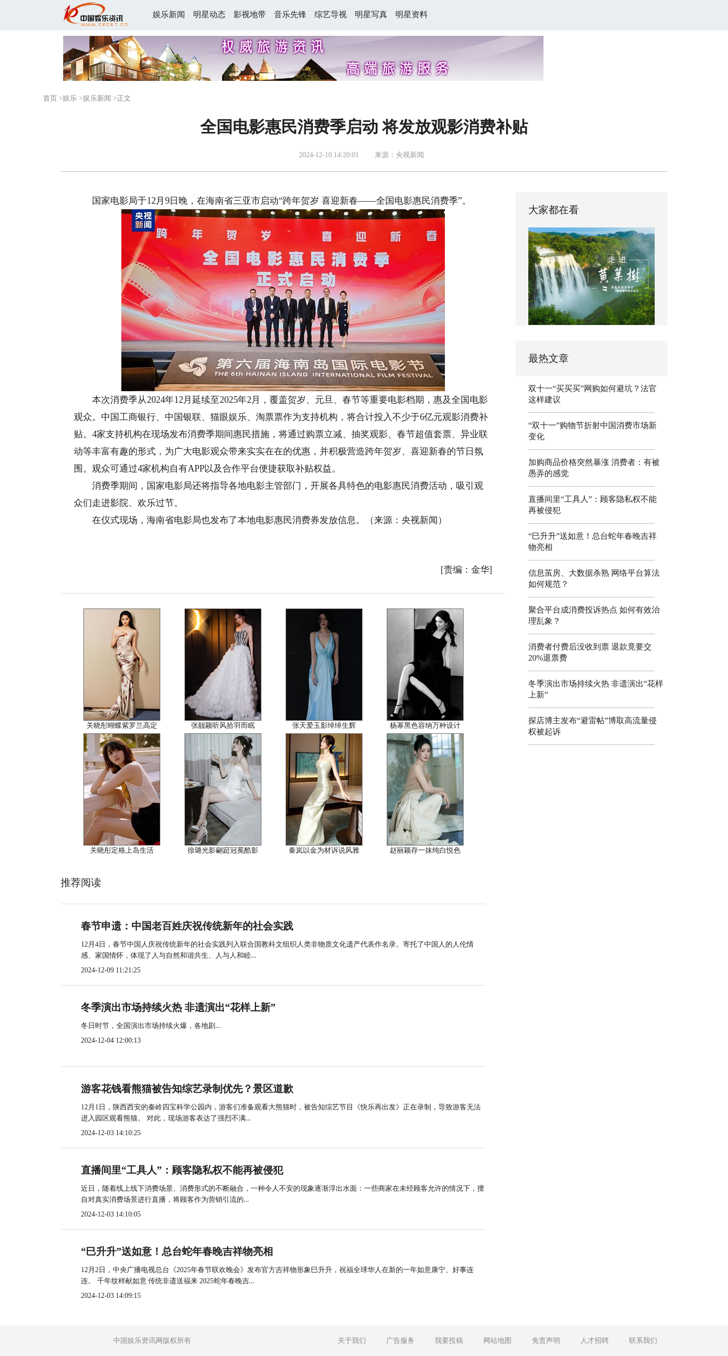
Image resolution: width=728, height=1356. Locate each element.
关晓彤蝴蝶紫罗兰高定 (121, 725)
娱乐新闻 (169, 14)
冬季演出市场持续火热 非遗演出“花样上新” (178, 1007)
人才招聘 (594, 1340)
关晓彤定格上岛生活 (122, 850)
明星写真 (371, 14)
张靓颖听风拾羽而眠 (223, 725)
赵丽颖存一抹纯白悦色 (425, 850)
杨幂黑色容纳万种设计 (425, 725)
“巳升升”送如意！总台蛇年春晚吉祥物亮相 (177, 1251)
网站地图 (497, 1340)
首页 (50, 98)
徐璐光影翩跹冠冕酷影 (223, 850)
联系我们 (643, 1340)
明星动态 (209, 14)
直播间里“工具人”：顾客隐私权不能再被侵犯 (182, 1170)
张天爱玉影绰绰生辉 (324, 725)
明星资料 (411, 14)
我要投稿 (449, 1340)
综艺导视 (330, 14)
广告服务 (400, 1340)
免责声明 (546, 1340)
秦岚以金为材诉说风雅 (324, 850)
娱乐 (70, 98)
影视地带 (250, 14)
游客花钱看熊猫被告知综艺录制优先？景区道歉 (187, 1088)
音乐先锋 (290, 14)
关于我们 (352, 1340)
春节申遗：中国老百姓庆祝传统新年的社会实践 (187, 925)
